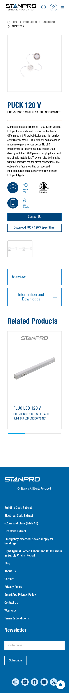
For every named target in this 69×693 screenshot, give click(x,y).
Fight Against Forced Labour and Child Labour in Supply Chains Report (33, 553)
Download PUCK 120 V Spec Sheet (34, 227)
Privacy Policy (13, 587)
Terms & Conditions (16, 618)
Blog (7, 563)
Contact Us (34, 216)
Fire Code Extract (15, 531)
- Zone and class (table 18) (21, 523)
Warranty (10, 610)
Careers (9, 579)
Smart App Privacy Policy (20, 594)
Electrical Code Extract (18, 515)
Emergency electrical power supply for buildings (28, 541)
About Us (10, 571)
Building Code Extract (18, 507)
